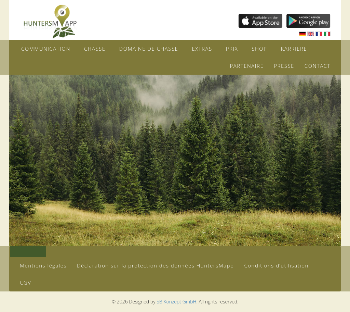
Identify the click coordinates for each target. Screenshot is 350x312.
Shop (259, 48)
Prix (232, 48)
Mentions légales (43, 265)
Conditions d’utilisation (276, 265)
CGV (25, 282)
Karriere (294, 48)
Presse (284, 65)
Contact (318, 65)
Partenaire (247, 65)
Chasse (95, 48)
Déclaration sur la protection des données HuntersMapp (155, 265)
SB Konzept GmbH (176, 301)
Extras (202, 48)
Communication (45, 48)
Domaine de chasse (148, 48)
